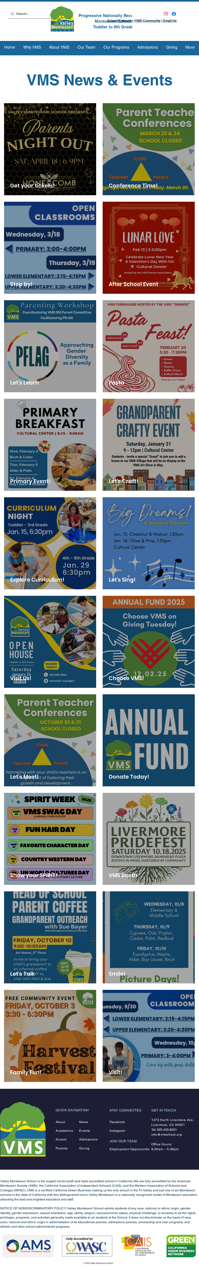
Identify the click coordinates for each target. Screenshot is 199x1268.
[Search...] (32, 13)
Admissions (88, 1139)
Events (84, 1131)
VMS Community (148, 21)
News (83, 1122)
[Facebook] (174, 14)
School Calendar (120, 21)
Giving (84, 1148)
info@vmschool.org (166, 1134)
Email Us (170, 21)
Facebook (117, 1122)
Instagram (117, 1131)
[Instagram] (166, 14)
